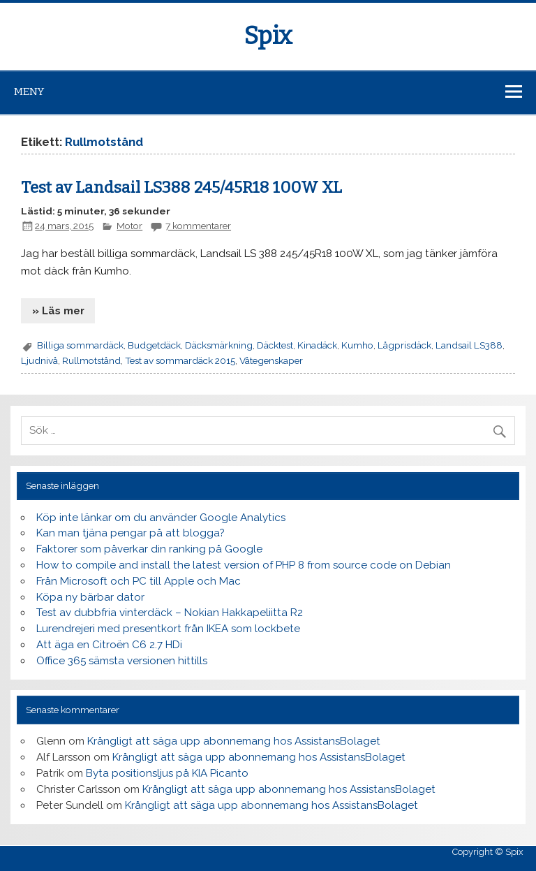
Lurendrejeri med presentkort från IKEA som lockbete (168, 628)
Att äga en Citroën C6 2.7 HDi (109, 644)
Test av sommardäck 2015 (180, 360)
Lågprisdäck (404, 345)
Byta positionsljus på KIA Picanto (167, 773)
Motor (129, 225)
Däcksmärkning (219, 345)
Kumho (357, 345)
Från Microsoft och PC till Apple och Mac (138, 581)
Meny (29, 91)
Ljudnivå (39, 360)
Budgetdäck (154, 345)
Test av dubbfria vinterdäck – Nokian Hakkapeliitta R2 (169, 612)
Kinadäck (317, 345)
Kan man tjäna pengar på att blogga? (130, 533)
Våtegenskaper (271, 360)
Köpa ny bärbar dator (90, 597)
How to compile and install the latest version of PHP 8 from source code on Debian (243, 565)
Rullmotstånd (91, 360)
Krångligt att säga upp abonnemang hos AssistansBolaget (233, 741)
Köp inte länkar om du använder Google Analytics (160, 517)
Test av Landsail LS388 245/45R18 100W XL (181, 187)
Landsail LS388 (469, 345)
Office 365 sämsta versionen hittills (121, 660)
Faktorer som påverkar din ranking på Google (149, 549)
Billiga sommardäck (80, 345)
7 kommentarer (198, 225)
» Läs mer (58, 311)
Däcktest (275, 345)
